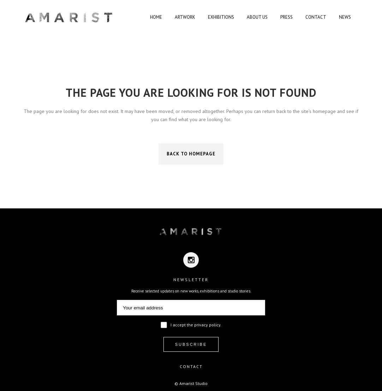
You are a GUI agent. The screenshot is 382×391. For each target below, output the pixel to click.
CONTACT (191, 366)
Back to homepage (191, 154)
